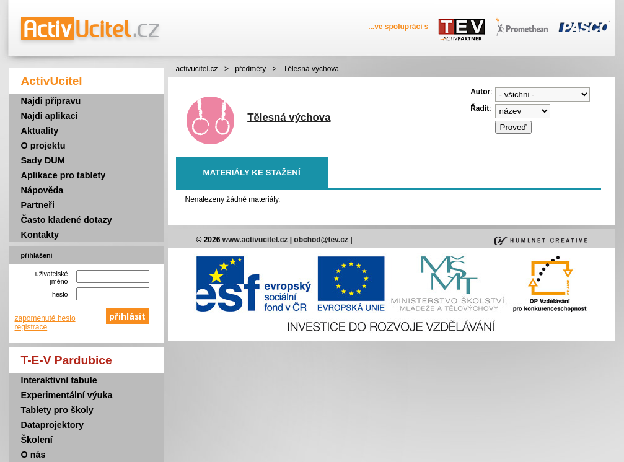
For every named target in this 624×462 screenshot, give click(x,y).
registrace (31, 327)
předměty (250, 68)
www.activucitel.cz (256, 239)
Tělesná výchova (288, 117)
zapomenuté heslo (45, 318)
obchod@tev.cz (321, 239)
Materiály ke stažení (251, 172)
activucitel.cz (197, 68)
